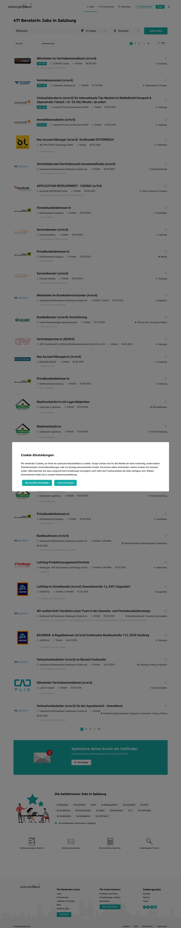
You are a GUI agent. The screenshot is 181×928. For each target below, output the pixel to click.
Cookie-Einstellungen (65, 483)
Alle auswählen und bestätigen (37, 483)
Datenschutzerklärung (66, 474)
